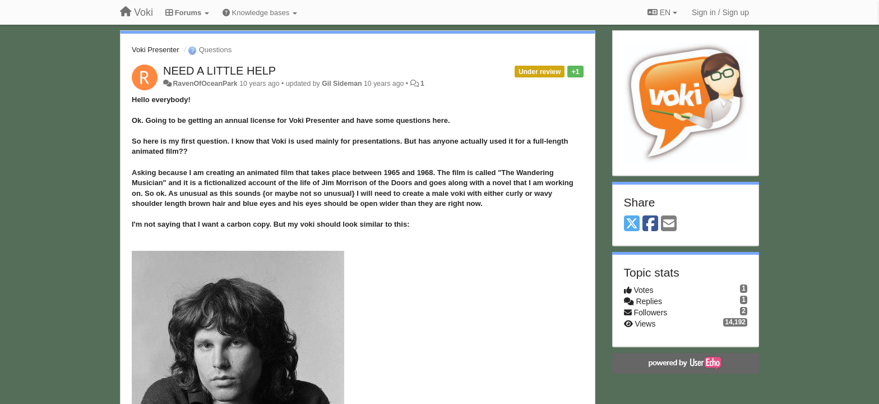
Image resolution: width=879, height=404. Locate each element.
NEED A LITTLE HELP (219, 71)
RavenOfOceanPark (205, 84)
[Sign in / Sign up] (720, 12)
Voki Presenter (155, 49)
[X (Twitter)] (632, 224)
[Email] (669, 224)
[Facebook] (650, 224)
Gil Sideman (342, 84)
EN (662, 12)
